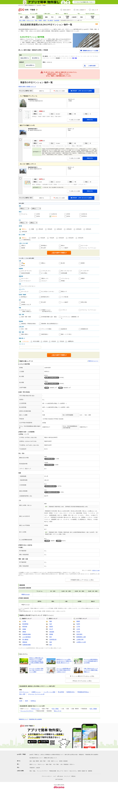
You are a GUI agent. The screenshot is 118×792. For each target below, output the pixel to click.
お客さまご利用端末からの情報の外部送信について (52, 754)
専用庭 (63, 280)
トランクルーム (65, 278)
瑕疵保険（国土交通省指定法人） (50, 323)
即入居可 (43, 248)
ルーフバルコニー (26, 280)
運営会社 (73, 776)
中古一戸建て (55, 708)
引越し (34, 771)
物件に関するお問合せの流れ (71, 754)
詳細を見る (90, 119)
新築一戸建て (49, 764)
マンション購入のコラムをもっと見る (82, 676)
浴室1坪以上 (84, 273)
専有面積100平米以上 (83, 692)
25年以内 (88, 229)
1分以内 (33, 237)
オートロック (24, 291)
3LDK (26, 700)
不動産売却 (32, 767)
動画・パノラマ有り (66, 334)
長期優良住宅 (84, 329)
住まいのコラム (73, 771)
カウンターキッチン (26, 270)
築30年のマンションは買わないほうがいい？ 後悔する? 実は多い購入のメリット (64, 661)
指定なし (24, 229)
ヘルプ (54, 776)
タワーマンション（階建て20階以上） (26, 310)
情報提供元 (81, 754)
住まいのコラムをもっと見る (83, 681)
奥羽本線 (24, 626)
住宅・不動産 (93, 708)
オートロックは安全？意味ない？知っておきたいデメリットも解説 (36, 670)
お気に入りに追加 (59, 91)
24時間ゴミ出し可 (26, 304)
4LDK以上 (84, 216)
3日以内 (53, 341)
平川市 (78, 631)
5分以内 (42, 237)
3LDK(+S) (54, 216)
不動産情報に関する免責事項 (35, 719)
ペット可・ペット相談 (49, 692)
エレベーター (84, 245)
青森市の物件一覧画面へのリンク (27, 86)
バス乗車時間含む (26, 239)
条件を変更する (30, 65)
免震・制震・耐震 (26, 316)
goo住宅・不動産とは (34, 754)
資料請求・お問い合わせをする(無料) (81, 90)
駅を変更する (35, 58)
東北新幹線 (25, 624)
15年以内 (69, 229)
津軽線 (24, 631)
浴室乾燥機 (64, 273)
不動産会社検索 (52, 771)
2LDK (20, 700)
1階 (22, 263)
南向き (63, 245)
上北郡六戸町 (79, 639)
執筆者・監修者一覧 (82, 771)
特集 (31, 771)
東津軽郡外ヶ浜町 (81, 637)
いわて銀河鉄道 (26, 637)
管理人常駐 (84, 302)
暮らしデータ (57, 711)
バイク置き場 (64, 296)
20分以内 (80, 237)
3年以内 (41, 229)
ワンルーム (24, 214)
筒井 (50, 637)
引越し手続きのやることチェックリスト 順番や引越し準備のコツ (91, 670)
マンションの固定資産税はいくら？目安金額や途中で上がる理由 (91, 661)
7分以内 (52, 237)
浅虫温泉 (51, 631)
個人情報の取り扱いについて (36, 757)
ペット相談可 (64, 248)
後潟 (50, 644)
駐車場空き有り (45, 296)
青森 (50, 621)
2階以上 (23, 245)
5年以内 (50, 229)
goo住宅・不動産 (21, 754)
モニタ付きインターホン (47, 291)
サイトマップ (67, 776)
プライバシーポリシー (47, 776)
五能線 (24, 629)
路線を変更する (25, 58)
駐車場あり (44, 245)
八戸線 (24, 621)
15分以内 (71, 237)
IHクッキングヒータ (66, 270)
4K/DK (68, 216)
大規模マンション (36, 692)
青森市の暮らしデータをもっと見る (83, 580)
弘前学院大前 (52, 639)
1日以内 (45, 341)
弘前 (50, 624)
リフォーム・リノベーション (88, 248)
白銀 (50, 642)
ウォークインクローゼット (28, 286)
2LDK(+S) (84, 214)
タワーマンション (24, 692)
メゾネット (64, 310)
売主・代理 (24, 329)
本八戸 (51, 629)
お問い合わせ (60, 776)
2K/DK (68, 214)
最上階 (63, 263)
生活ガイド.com (96, 570)
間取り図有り (24, 334)
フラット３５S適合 (46, 329)
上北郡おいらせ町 (81, 642)
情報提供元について (23, 719)
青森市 (78, 621)
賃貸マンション (54, 761)
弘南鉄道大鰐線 (26, 634)
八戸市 (78, 626)
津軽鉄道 (24, 642)
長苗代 (51, 626)
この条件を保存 (92, 65)
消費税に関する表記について (50, 757)
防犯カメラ (64, 291)
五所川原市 (79, 634)
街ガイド (66, 771)
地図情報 (90, 771)
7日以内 (62, 341)
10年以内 (59, 229)
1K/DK (38, 214)
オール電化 (44, 273)
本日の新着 (36, 341)
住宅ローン (72, 764)
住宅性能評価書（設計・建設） (49, 316)
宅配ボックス (44, 278)
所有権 (23, 302)
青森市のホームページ (93, 361)
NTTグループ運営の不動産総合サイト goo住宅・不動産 (32, 5)
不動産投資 (65, 764)
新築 (32, 229)
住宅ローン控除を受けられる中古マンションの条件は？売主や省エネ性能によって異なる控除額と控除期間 (36, 661)
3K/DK (38, 216)
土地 (61, 764)
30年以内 (24, 231)
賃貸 (31, 761)
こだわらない (25, 341)
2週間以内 (70, 341)
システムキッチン (46, 270)
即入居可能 (61, 692)
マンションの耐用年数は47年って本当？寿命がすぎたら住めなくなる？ (63, 670)
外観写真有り (44, 334)
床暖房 (82, 278)
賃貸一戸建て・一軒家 (45, 761)
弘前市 (78, 624)
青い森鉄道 (25, 639)
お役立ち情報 (20, 770)
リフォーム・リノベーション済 (36, 694)
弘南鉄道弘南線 (26, 644)
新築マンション (33, 764)
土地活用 (38, 767)
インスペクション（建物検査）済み (70, 317)
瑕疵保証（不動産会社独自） (29, 323)
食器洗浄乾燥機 (25, 273)
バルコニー (44, 280)
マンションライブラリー (26, 711)
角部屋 (23, 248)
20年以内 (78, 229)
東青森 (51, 634)
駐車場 (60, 761)
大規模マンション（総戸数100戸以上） (47, 310)
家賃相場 (65, 761)
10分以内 (61, 237)
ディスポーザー (85, 270)
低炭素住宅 (64, 329)
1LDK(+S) (54, 214)
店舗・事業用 (36, 761)
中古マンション (35, 708)
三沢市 (78, 629)
